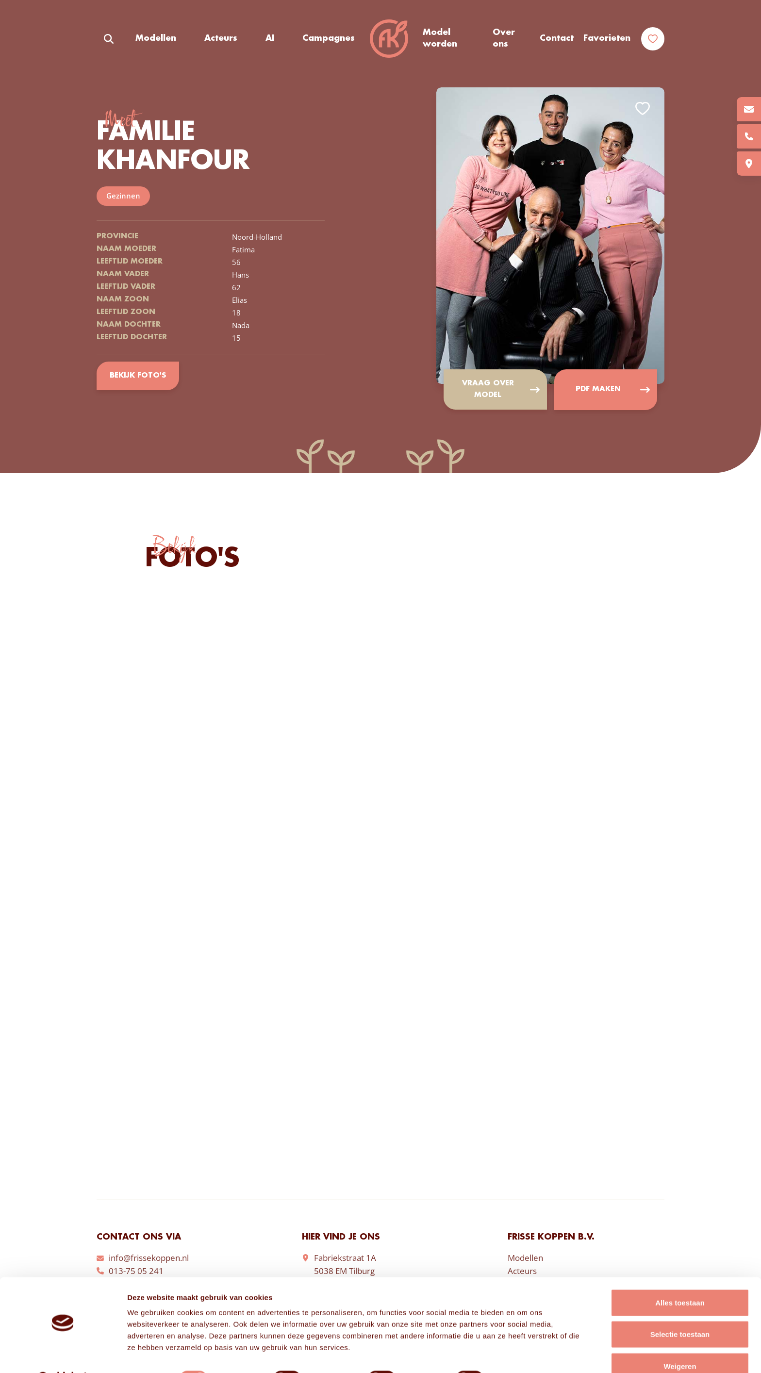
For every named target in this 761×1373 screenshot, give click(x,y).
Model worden (440, 38)
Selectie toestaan (680, 1310)
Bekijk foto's (137, 376)
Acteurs (220, 38)
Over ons (504, 38)
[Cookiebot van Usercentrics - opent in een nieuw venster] (62, 1354)
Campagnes (328, 38)
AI (269, 38)
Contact (557, 38)
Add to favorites (642, 108)
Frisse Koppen (388, 38)
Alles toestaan (680, 1278)
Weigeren (679, 1341)
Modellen (155, 38)
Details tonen (524, 1354)
